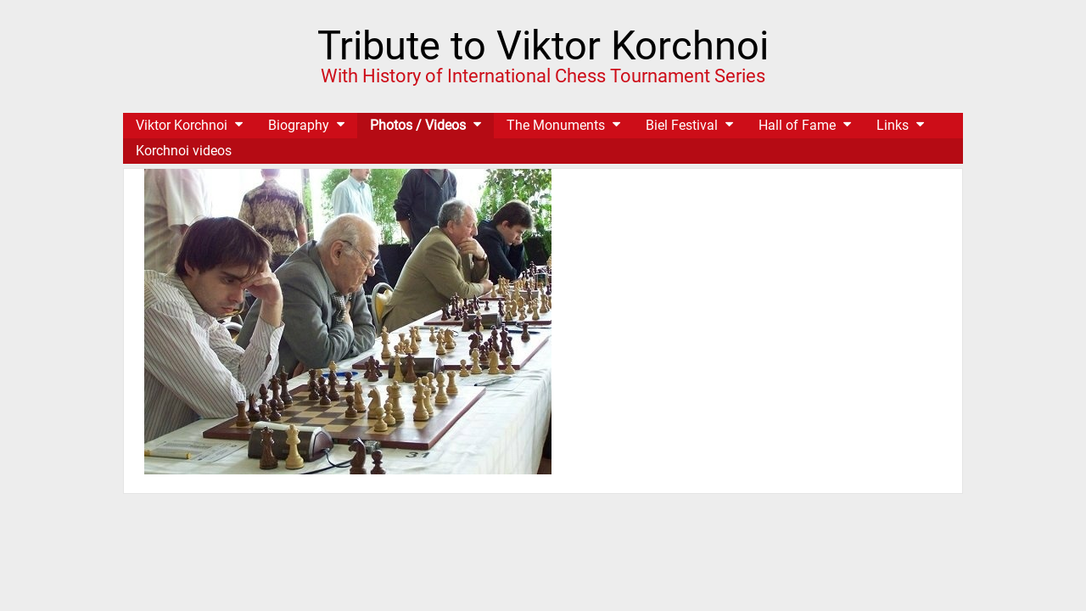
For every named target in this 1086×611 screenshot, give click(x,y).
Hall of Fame (797, 125)
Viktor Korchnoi (181, 125)
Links (892, 125)
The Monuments (556, 125)
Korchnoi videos (184, 151)
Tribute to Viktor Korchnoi (543, 45)
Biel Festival (682, 125)
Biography (298, 125)
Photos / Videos (418, 125)
